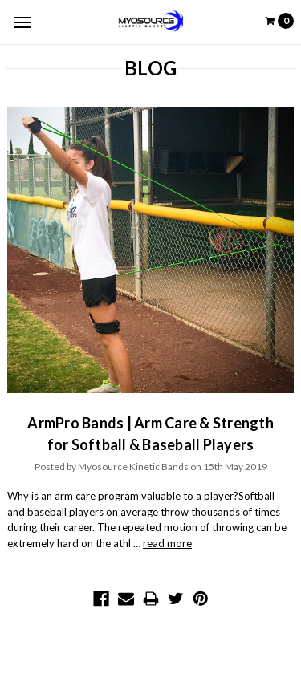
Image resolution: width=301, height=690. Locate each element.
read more (167, 543)
